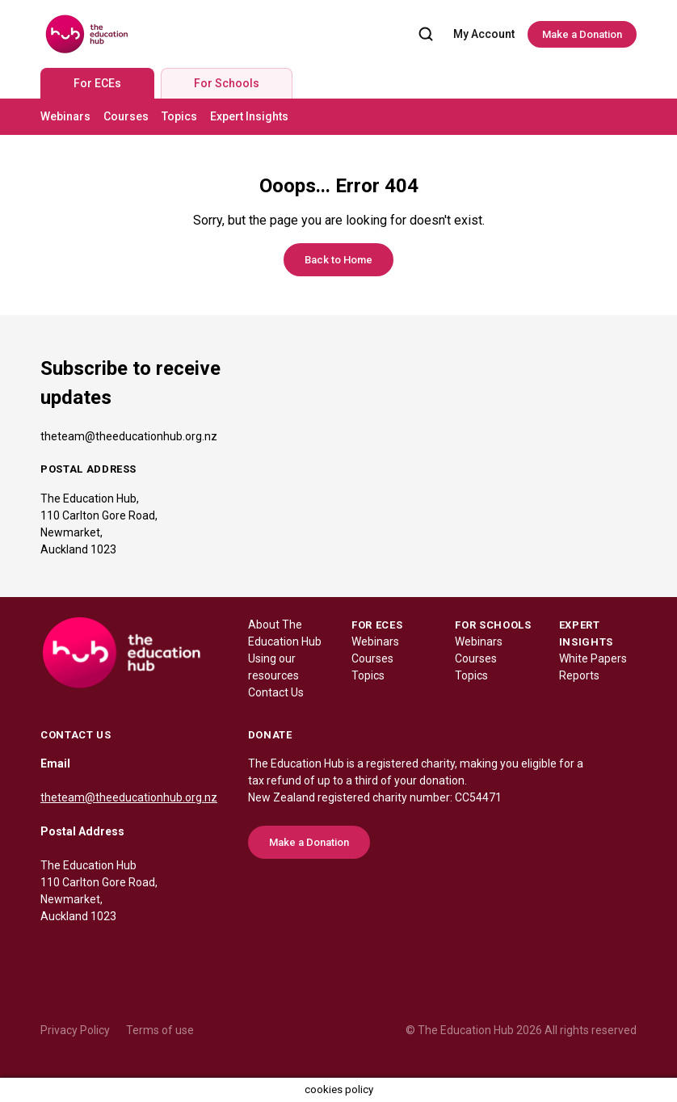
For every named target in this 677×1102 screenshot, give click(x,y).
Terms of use (160, 1030)
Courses (126, 116)
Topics (179, 116)
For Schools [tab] (226, 83)
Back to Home (338, 260)
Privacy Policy (75, 1030)
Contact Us (276, 692)
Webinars (65, 116)
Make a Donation (582, 34)
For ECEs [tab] (97, 83)
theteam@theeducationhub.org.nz (128, 436)
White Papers (593, 658)
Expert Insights (249, 116)
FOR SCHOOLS (493, 625)
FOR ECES (376, 625)
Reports (579, 675)
